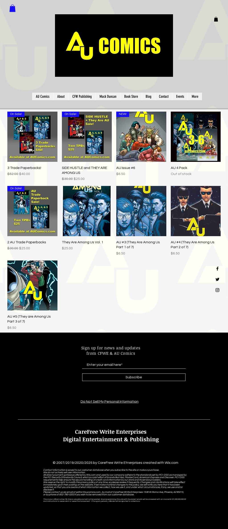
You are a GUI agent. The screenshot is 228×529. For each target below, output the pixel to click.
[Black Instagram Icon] (217, 290)
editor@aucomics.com (88, 492)
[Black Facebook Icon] (217, 268)
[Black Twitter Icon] (217, 279)
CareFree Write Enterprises (111, 431)
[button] (216, 19)
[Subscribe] (133, 377)
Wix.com (171, 462)
